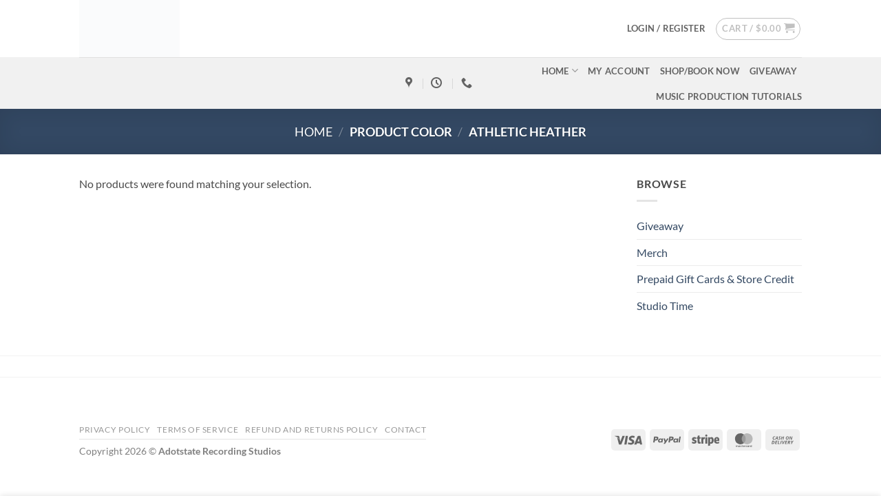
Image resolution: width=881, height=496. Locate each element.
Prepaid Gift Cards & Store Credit (715, 278)
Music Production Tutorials (729, 96)
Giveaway (773, 70)
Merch (652, 252)
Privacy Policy (115, 429)
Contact (405, 429)
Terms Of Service (197, 429)
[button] (666, 28)
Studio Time (665, 305)
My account (619, 70)
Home (560, 70)
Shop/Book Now (700, 70)
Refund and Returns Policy (311, 429)
